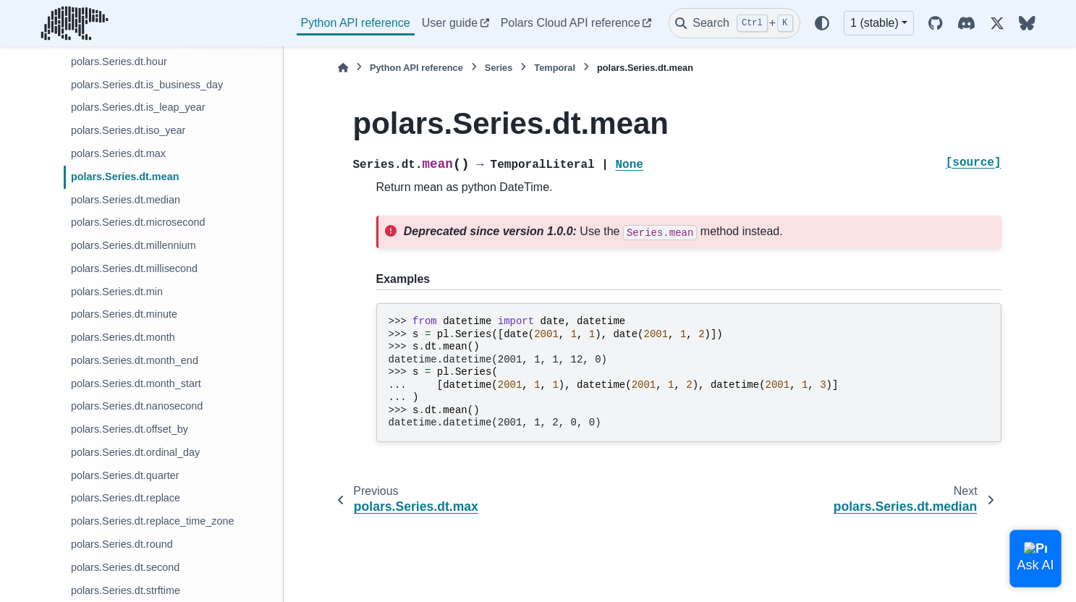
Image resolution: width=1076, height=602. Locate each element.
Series (498, 67)
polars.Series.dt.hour (119, 61)
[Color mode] (822, 23)
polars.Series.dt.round (122, 544)
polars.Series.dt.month (123, 337)
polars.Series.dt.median (125, 199)
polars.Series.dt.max (118, 153)
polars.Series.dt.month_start (136, 383)
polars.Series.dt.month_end (134, 360)
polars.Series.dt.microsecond (138, 222)
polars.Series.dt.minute (124, 314)
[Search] (734, 23)
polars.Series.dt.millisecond (134, 268)
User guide (450, 23)
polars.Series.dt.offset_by (129, 429)
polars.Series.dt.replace (125, 498)
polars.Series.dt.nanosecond (137, 406)
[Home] (343, 67)
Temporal (554, 67)
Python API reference (355, 23)
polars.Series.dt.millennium (133, 245)
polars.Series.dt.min (117, 291)
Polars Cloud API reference (570, 23)
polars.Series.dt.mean (125, 176)
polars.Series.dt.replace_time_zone (152, 521)
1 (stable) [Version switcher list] (874, 23)
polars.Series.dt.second (125, 567)
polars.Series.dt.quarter (125, 475)
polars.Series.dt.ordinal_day (135, 452)
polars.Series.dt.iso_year (128, 130)
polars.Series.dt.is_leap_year (138, 107)
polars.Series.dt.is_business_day (147, 84)
